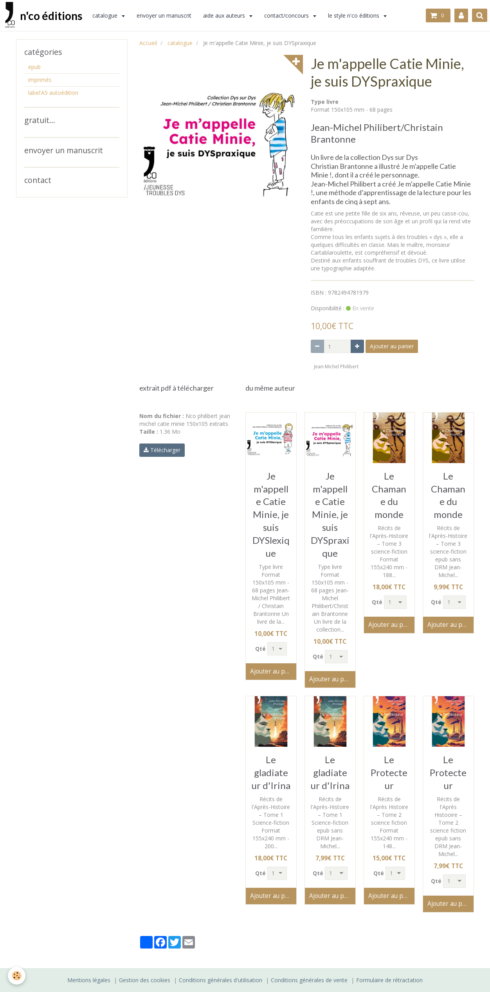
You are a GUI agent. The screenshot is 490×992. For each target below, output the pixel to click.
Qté (260, 648)
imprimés (40, 79)
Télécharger (162, 450)
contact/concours (289, 15)
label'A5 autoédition (53, 92)
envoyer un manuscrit (165, 15)
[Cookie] (16, 976)
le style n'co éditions (356, 15)
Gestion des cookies (144, 980)
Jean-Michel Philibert (336, 366)
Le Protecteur (389, 772)
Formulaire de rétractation (389, 980)
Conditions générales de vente (309, 980)
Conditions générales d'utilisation (220, 980)
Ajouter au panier (392, 346)
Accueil (148, 43)
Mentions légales (88, 980)
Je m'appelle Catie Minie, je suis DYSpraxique (330, 514)
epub (34, 67)
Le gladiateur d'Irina (271, 772)
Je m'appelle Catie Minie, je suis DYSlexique (271, 514)
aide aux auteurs (226, 15)
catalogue (107, 15)
